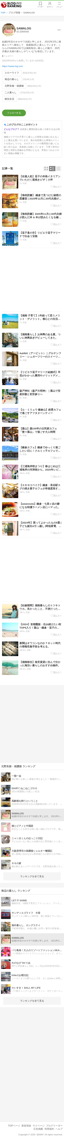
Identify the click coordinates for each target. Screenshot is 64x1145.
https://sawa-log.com (12, 66)
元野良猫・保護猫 (14, 85)
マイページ (39, 1126)
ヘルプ (59, 1130)
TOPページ (14, 1126)
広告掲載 (38, 1130)
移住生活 (9, 99)
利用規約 (49, 1130)
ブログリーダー (54, 1126)
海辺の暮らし (12, 79)
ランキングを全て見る (32, 877)
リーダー (40, 7)
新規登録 (26, 1126)
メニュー (59, 7)
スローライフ (12, 72)
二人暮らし (11, 92)
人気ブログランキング (11, 5)
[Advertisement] (32, 281)
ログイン (50, 7)
